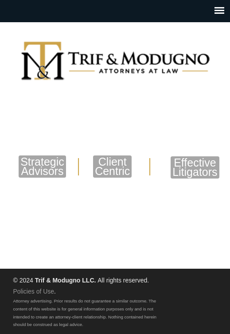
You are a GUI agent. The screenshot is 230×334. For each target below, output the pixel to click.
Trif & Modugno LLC (115, 58)
